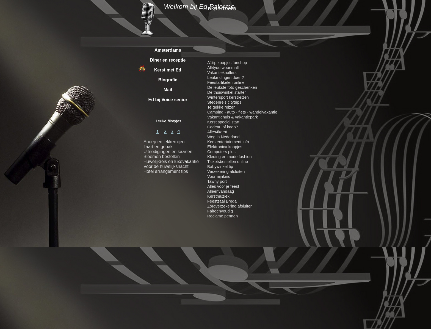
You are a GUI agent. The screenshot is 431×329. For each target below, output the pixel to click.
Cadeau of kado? (222, 127)
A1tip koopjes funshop (227, 62)
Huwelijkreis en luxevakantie (171, 161)
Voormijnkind (218, 176)
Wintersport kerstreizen (228, 97)
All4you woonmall (223, 67)
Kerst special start (223, 122)
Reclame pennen (222, 216)
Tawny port (217, 181)
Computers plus (221, 152)
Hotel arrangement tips (165, 171)
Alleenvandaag (220, 191)
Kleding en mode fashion (229, 156)
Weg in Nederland (223, 137)
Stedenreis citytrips (224, 102)
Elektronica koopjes (224, 147)
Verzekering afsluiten (226, 171)
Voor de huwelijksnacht (166, 166)
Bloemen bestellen (161, 156)
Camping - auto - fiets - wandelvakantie (242, 112)
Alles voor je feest (223, 186)
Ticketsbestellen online (227, 161)
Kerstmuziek (218, 196)
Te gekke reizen (221, 107)
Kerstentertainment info (228, 142)
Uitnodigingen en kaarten (167, 151)
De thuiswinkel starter (226, 92)
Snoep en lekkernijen (163, 141)
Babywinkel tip (220, 166)
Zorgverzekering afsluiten (230, 206)
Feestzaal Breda (222, 201)
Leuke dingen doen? (225, 77)
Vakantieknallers (222, 72)
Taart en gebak (158, 146)
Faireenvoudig (220, 211)
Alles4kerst (217, 132)
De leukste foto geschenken (232, 87)
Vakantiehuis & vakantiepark (232, 117)
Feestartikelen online (226, 82)
